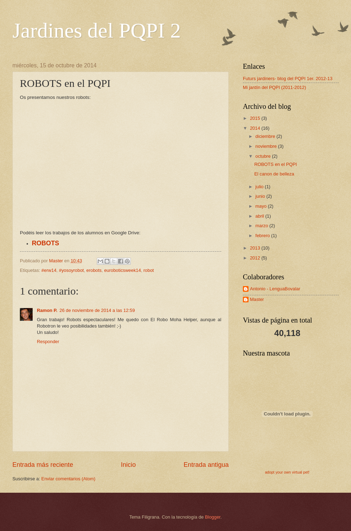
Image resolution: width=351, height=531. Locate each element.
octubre (263, 156)
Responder (48, 341)
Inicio (128, 464)
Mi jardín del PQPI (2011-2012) (274, 87)
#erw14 (48, 270)
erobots (94, 270)
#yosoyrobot (71, 270)
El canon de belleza (274, 174)
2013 (255, 248)
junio (260, 196)
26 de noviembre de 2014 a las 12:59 (97, 310)
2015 (255, 118)
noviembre (266, 146)
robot (149, 270)
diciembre (265, 136)
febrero (263, 235)
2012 (255, 258)
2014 (255, 128)
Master (257, 299)
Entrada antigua (206, 464)
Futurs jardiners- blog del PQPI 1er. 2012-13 (288, 78)
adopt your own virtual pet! (287, 472)
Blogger (213, 517)
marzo (262, 225)
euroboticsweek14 (122, 270)
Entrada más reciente (42, 464)
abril (260, 216)
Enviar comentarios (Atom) (68, 478)
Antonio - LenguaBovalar (275, 288)
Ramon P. (47, 310)
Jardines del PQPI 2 (96, 30)
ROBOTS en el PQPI (275, 164)
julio (259, 186)
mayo (261, 206)
